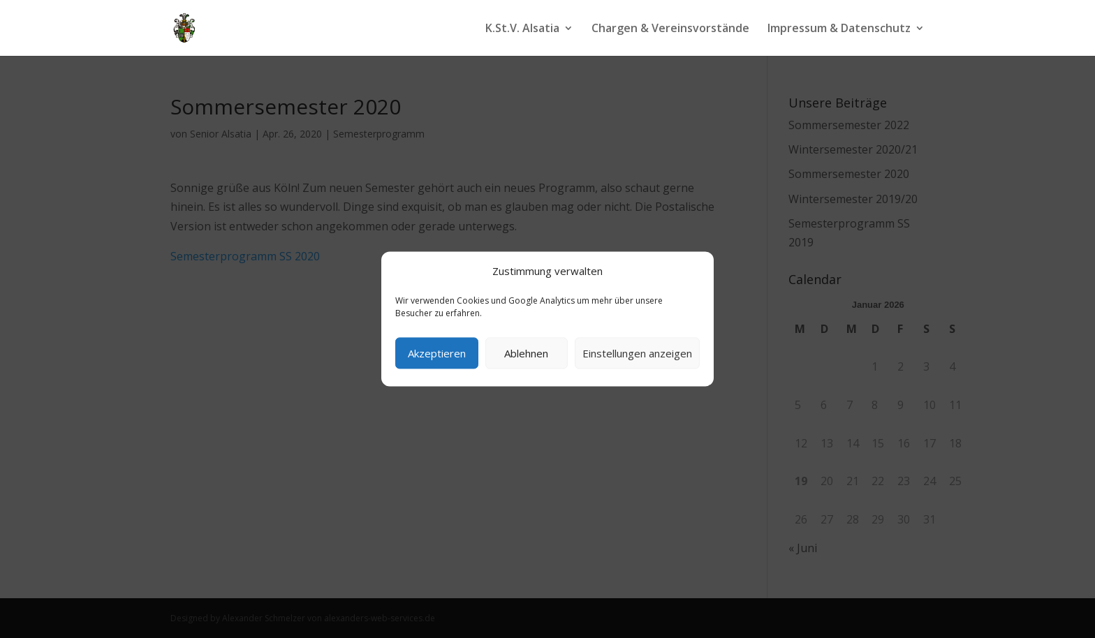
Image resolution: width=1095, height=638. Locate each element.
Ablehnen (526, 353)
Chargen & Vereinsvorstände (670, 29)
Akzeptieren (437, 353)
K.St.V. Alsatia (522, 29)
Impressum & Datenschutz (839, 29)
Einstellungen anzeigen (637, 353)
